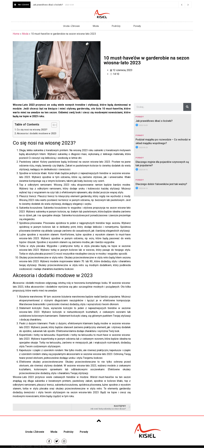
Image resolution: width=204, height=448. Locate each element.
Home (16, 33)
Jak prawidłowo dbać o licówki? (48, 5)
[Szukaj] (187, 107)
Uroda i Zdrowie (71, 26)
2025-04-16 (142, 170)
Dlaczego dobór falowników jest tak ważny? (161, 184)
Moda (96, 26)
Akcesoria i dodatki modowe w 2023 (36, 133)
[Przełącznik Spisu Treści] (52, 125)
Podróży (116, 26)
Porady (137, 26)
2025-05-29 (142, 148)
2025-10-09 (142, 125)
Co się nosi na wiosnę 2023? (32, 129)
